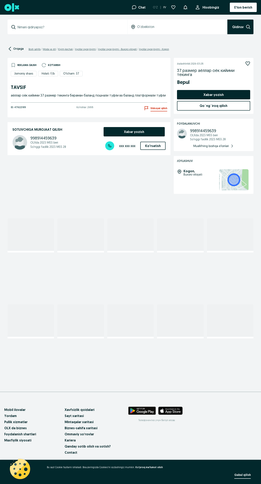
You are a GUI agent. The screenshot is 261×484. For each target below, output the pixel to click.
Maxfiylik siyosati (17, 440)
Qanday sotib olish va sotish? (88, 446)
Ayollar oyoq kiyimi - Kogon (154, 49)
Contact (71, 452)
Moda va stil (49, 49)
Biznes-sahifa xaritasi (81, 428)
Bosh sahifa (35, 49)
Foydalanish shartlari (20, 434)
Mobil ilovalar (14, 410)
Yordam (10, 416)
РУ (164, 7)
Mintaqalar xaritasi (79, 422)
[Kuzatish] (247, 63)
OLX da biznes (15, 428)
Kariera (70, 440)
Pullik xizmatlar (16, 422)
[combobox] (70, 27)
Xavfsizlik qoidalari (79, 410)
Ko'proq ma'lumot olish (149, 467)
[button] (185, 7)
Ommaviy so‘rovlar (79, 434)
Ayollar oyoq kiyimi (85, 49)
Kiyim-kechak (65, 49)
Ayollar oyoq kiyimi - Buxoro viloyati (117, 49)
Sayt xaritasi (74, 416)
